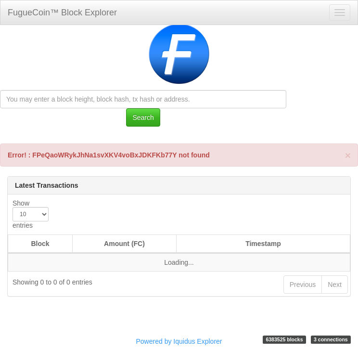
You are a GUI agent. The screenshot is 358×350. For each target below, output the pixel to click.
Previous (303, 284)
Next (335, 284)
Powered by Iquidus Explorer (179, 341)
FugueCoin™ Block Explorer (62, 12)
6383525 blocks (284, 339)
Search (142, 117)
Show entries (31, 214)
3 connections (331, 339)
